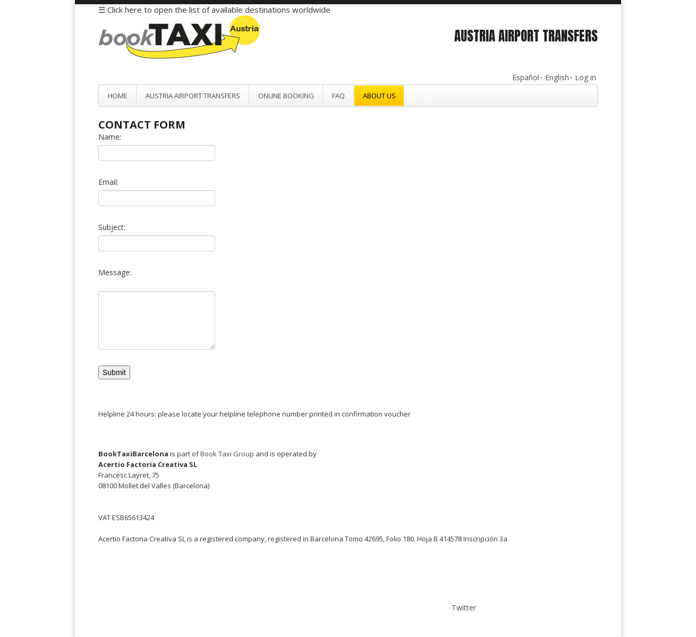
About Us (379, 95)
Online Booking (286, 95)
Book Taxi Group (227, 453)
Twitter (464, 607)
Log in (585, 77)
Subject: (111, 227)
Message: (114, 272)
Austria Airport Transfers (193, 95)
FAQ (338, 95)
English (557, 77)
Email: (108, 182)
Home (118, 95)
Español (525, 77)
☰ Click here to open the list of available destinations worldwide (214, 9)
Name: (109, 137)
